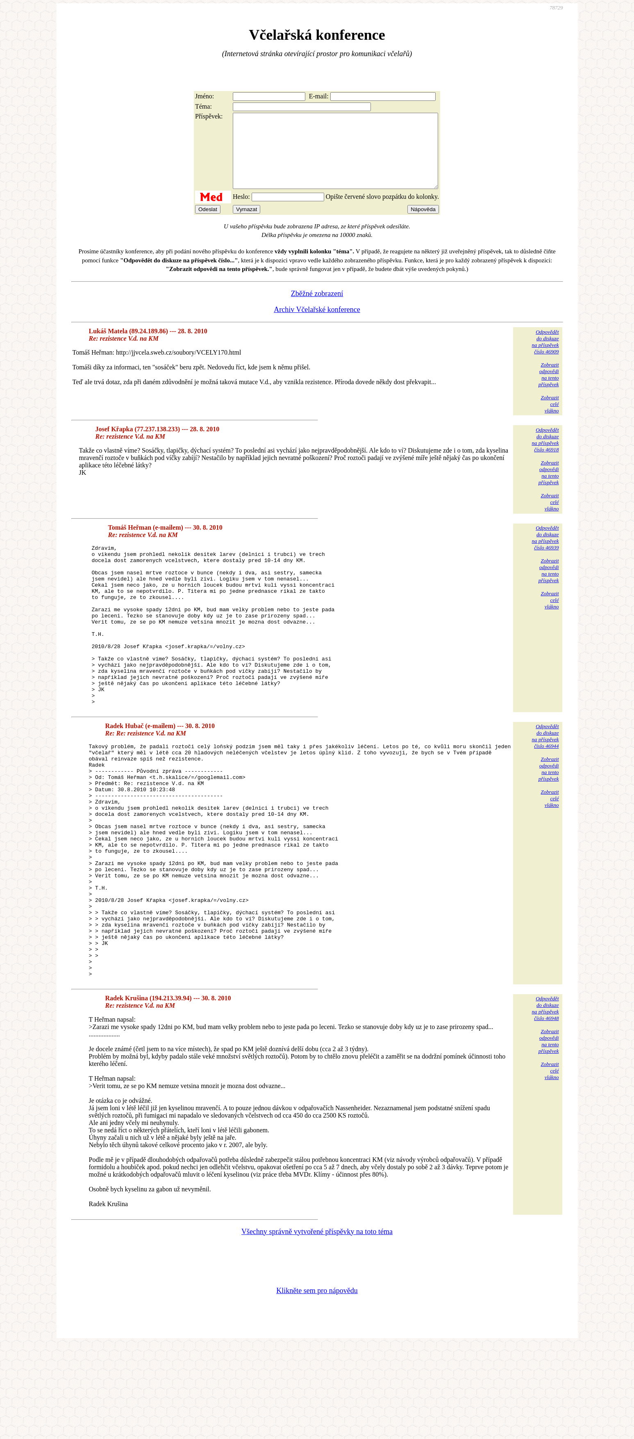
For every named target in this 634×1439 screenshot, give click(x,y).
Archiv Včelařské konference (317, 324)
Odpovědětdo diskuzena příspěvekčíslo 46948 (545, 1102)
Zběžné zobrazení (317, 308)
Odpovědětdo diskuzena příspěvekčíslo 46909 (545, 356)
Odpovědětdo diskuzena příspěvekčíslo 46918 (545, 454)
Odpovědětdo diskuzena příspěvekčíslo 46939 (545, 552)
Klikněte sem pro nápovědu (316, 1384)
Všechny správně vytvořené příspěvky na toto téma (317, 1325)
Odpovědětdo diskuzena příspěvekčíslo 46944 (545, 783)
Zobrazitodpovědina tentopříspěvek (549, 389)
